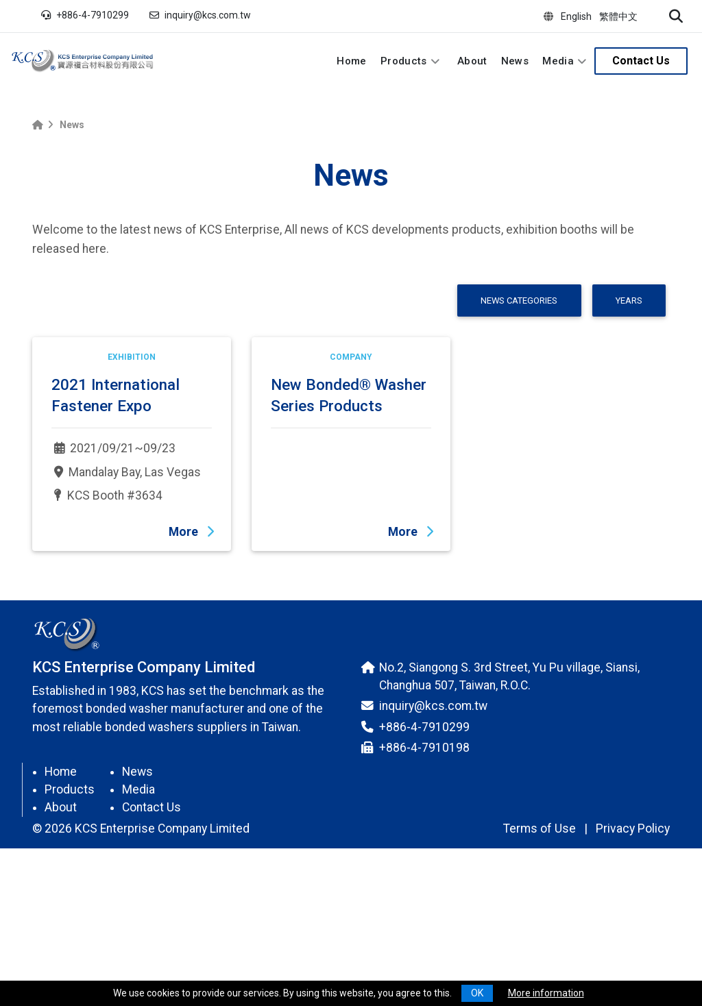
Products (403, 61)
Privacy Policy (633, 961)
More (191, 664)
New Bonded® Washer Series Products (348, 527)
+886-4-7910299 (92, 15)
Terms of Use (539, 961)
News (515, 61)
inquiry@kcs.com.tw (208, 15)
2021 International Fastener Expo (115, 527)
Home (352, 61)
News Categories (519, 300)
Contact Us (641, 60)
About (472, 61)
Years (629, 300)
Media (558, 61)
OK (477, 992)
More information (546, 992)
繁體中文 (618, 16)
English (576, 16)
